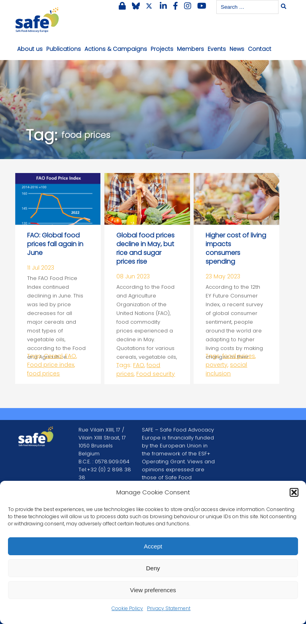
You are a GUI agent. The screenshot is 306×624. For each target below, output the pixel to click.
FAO (70, 356)
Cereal (53, 356)
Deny (153, 568)
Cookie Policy (127, 608)
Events (217, 49)
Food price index (50, 365)
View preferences (153, 590)
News (237, 49)
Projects (162, 49)
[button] (294, 492)
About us (30, 49)
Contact (259, 49)
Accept (153, 546)
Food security (155, 374)
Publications (63, 49)
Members (190, 49)
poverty (217, 365)
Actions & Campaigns (115, 49)
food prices (43, 373)
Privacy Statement (168, 608)
